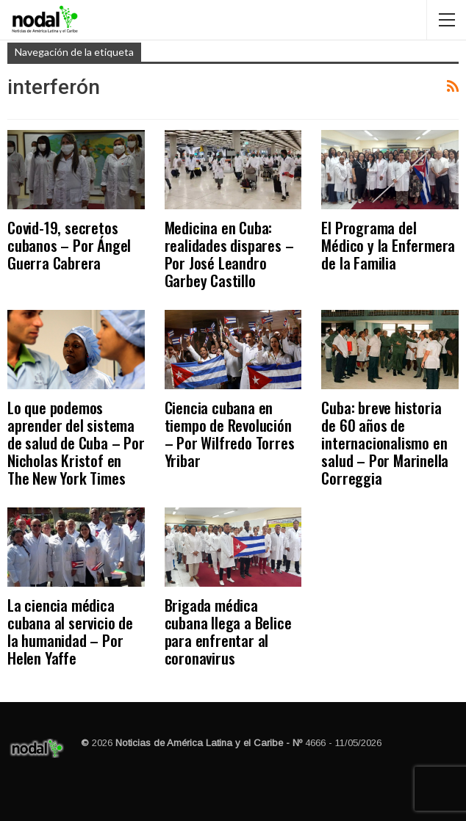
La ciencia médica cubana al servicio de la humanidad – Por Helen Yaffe (70, 631)
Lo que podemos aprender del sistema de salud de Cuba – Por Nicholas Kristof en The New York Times (76, 442)
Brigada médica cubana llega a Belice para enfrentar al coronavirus (228, 631)
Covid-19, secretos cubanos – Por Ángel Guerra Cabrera (69, 245)
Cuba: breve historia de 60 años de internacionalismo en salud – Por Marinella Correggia (384, 442)
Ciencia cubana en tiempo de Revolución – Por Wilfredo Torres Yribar (230, 433)
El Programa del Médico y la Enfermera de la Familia (388, 245)
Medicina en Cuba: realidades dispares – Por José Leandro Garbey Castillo (229, 254)
